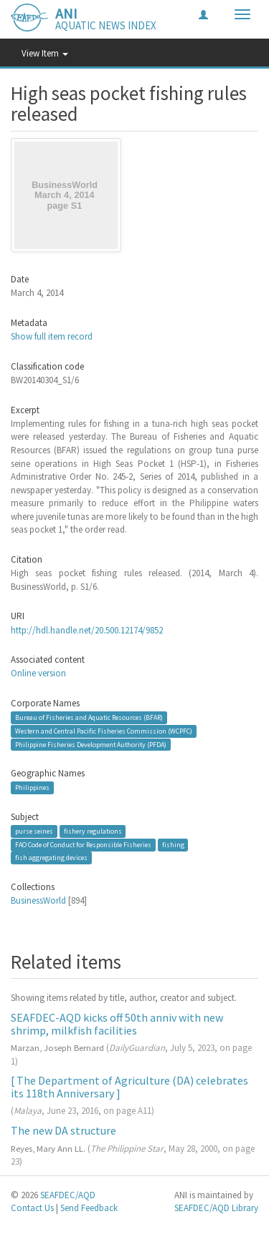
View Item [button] (45, 53)
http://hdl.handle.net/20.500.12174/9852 (87, 630)
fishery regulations (93, 831)
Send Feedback (89, 1208)
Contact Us (32, 1208)
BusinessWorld (38, 900)
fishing (173, 844)
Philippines (32, 787)
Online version (38, 673)
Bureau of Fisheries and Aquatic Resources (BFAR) (89, 717)
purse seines (34, 831)
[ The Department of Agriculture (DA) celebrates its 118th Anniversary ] (129, 1086)
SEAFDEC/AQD (67, 1195)
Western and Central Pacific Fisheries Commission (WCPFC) (103, 731)
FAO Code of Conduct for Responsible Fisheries (83, 844)
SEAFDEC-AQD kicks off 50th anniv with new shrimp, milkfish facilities (117, 1023)
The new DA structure (63, 1130)
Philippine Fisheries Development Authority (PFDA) (90, 744)
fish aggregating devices (51, 857)
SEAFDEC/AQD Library (216, 1208)
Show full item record (52, 336)
